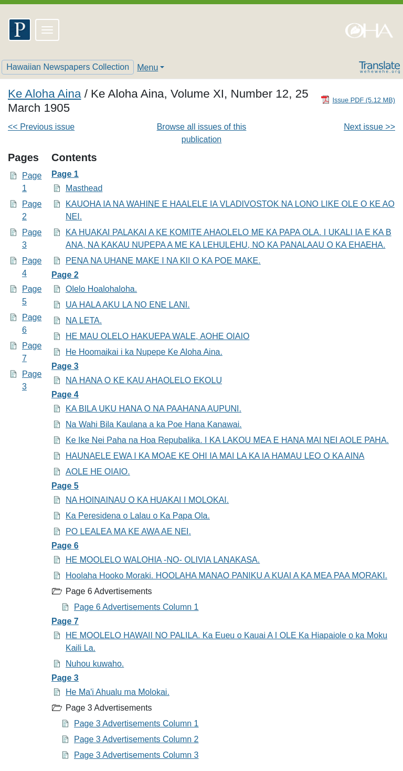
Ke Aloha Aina (44, 93)
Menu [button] (147, 67)
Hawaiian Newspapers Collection (67, 66)
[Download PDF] (358, 99)
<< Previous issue (41, 126)
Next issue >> (369, 126)
